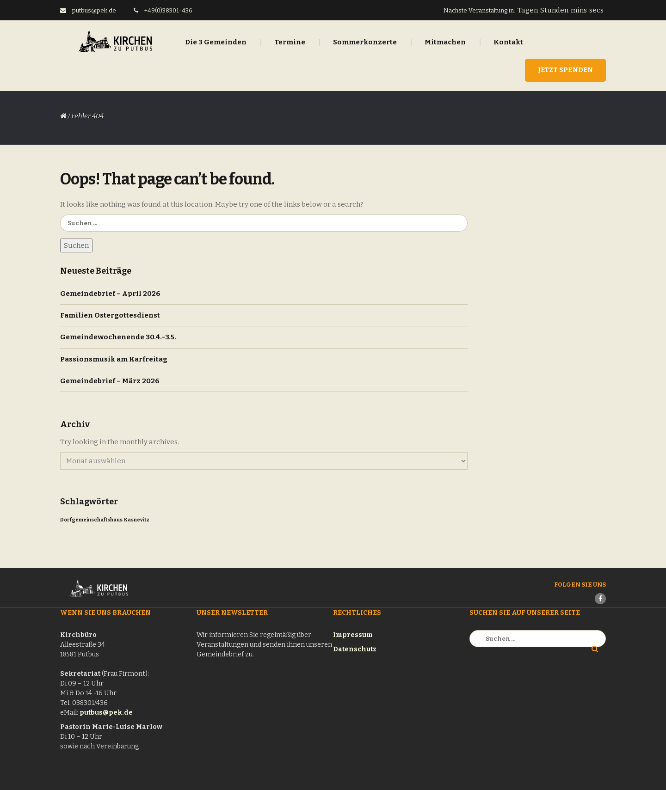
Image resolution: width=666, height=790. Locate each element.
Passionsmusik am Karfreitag (113, 359)
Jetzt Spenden (565, 70)
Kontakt (508, 42)
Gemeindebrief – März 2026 (110, 381)
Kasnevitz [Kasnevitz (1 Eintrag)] (136, 520)
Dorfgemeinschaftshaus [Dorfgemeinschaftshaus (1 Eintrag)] (91, 520)
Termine (289, 42)
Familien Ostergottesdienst (110, 315)
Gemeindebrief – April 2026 (110, 293)
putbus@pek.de (106, 713)
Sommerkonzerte (365, 42)
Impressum (353, 635)
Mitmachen (445, 42)
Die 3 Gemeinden (216, 42)
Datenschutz (354, 649)
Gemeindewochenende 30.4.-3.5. (118, 337)
